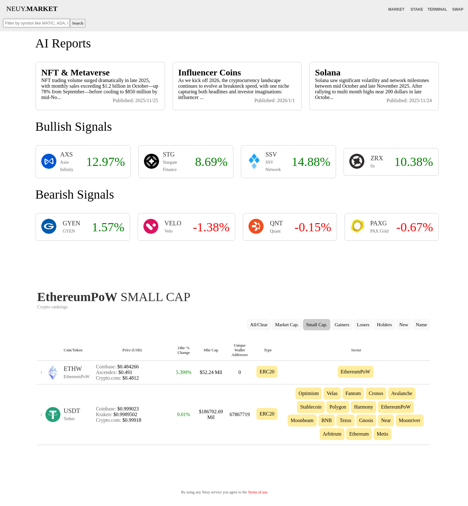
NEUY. (32, 9)
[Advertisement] (233, 264)
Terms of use (257, 492)
